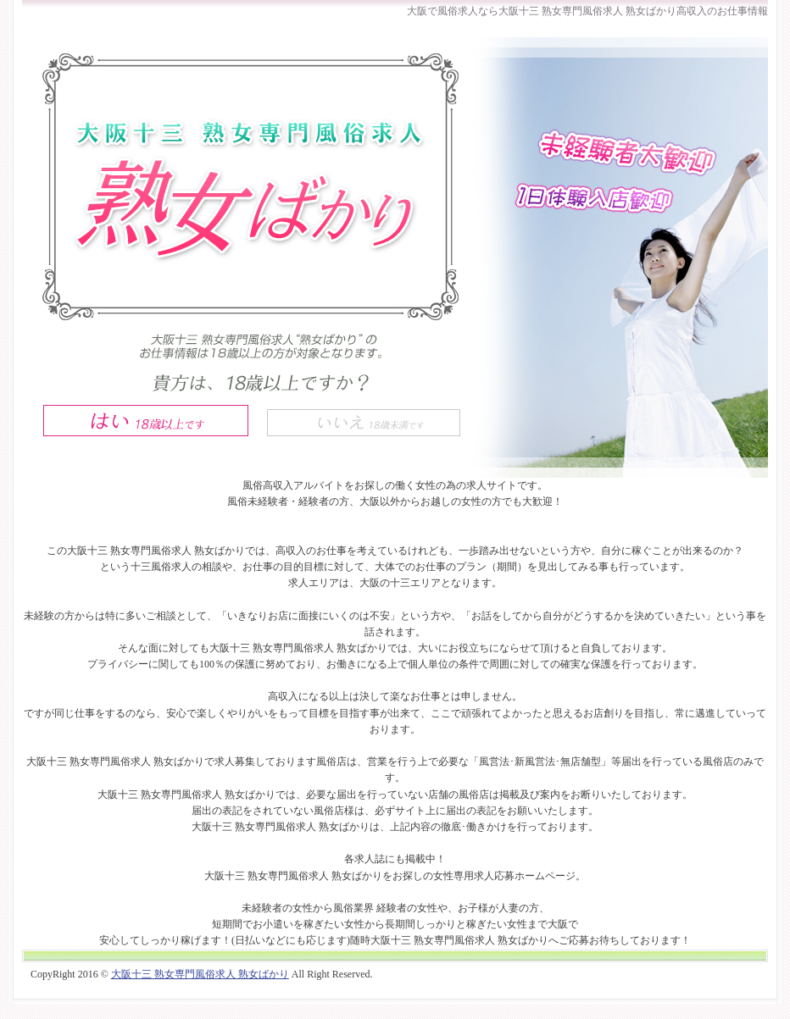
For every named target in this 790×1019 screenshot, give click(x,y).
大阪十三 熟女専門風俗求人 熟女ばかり (200, 974)
